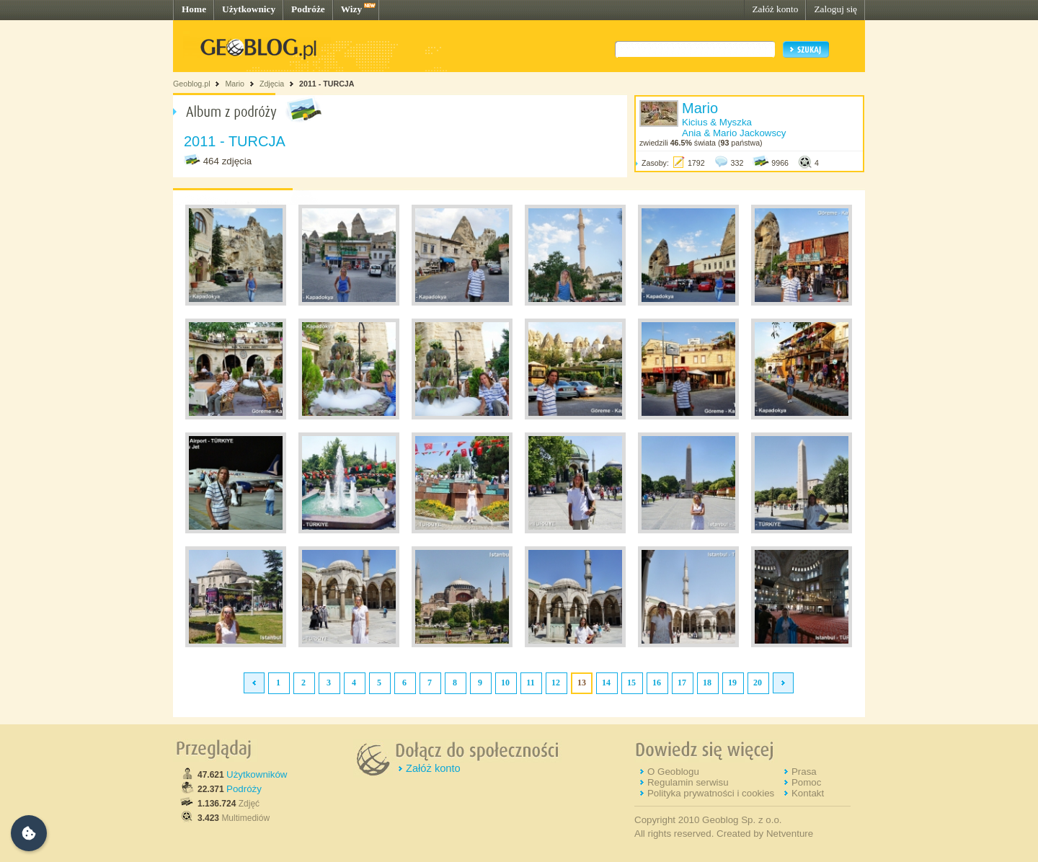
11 (530, 682)
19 (732, 682)
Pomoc (806, 782)
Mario (234, 83)
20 (757, 682)
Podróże (308, 9)
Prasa (804, 771)
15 (631, 682)
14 (606, 682)
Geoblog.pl (191, 83)
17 (682, 682)
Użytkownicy (248, 9)
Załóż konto (775, 9)
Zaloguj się (835, 9)
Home (194, 9)
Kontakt (807, 793)
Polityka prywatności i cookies (710, 793)
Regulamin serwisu (688, 782)
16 (656, 682)
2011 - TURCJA (326, 83)
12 (555, 682)
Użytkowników (256, 774)
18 (707, 682)
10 (505, 682)
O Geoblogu (673, 771)
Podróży (244, 788)
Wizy (351, 9)
